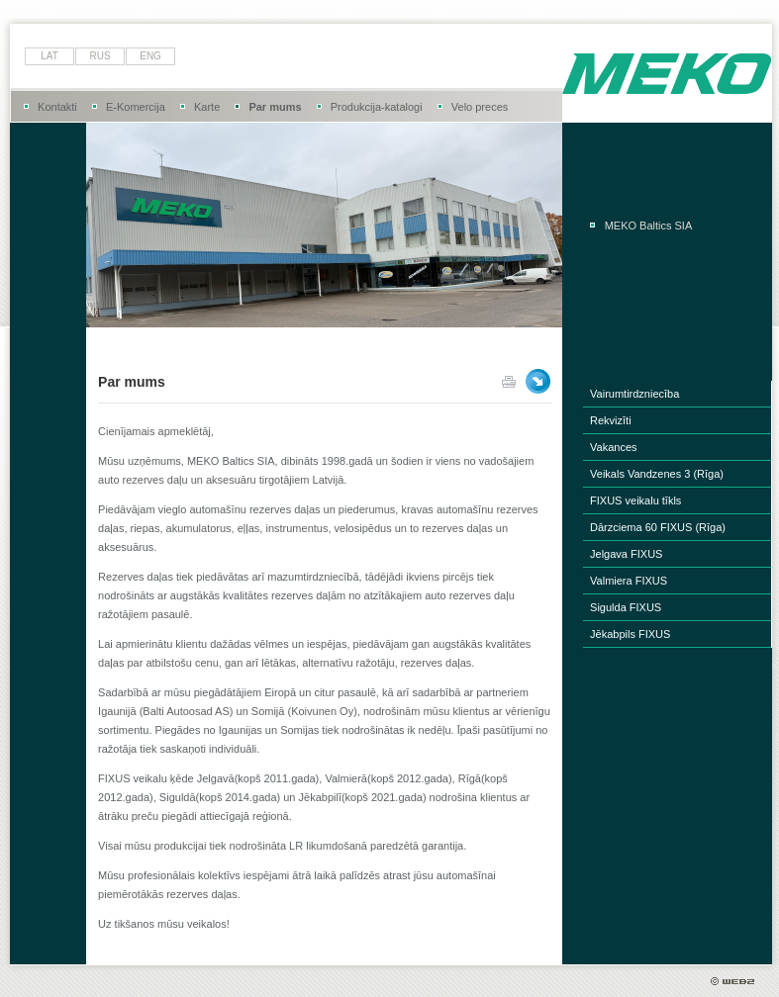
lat (49, 55)
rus (100, 55)
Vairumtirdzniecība (634, 394)
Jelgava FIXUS (626, 554)
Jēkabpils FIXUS (630, 634)
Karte (207, 107)
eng (150, 55)
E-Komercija (135, 107)
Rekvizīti (611, 420)
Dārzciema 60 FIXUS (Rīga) (658, 527)
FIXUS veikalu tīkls (635, 500)
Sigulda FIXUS (625, 607)
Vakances (613, 447)
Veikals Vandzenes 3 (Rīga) (657, 474)
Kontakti (57, 107)
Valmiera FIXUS (628, 581)
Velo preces (479, 107)
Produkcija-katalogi (377, 107)
